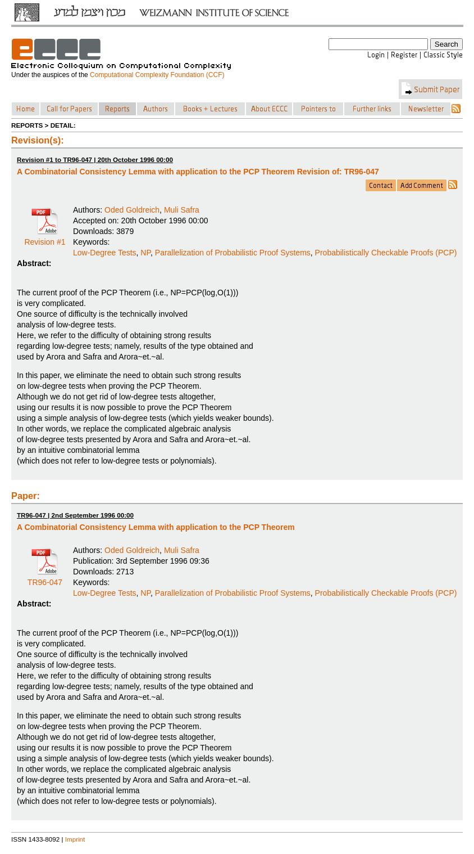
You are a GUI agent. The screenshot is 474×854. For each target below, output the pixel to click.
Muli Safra (181, 209)
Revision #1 (44, 238)
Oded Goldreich (131, 209)
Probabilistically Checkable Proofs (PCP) (386, 252)
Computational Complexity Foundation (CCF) (157, 75)
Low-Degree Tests (104, 252)
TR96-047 (45, 578)
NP (145, 252)
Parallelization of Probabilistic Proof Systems (233, 252)
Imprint (75, 839)
